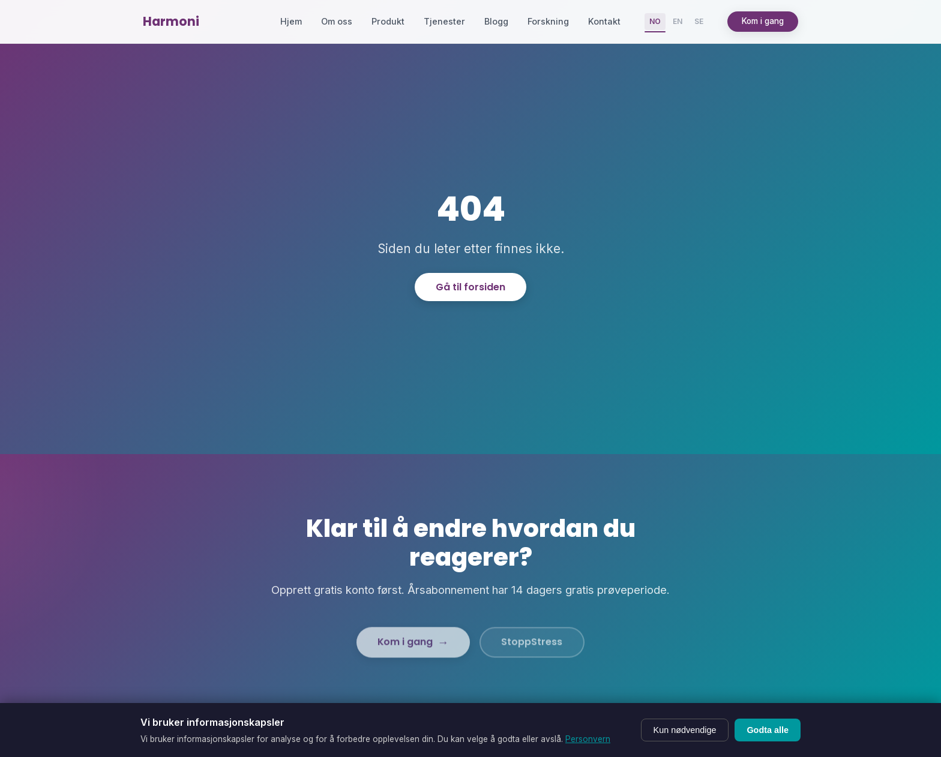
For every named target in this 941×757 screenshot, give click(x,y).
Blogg (496, 21)
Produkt (387, 21)
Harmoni (171, 21)
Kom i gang (763, 21)
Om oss (336, 21)
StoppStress (533, 652)
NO (655, 21)
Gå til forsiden (470, 287)
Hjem (291, 21)
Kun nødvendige (685, 730)
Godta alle (768, 730)
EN (677, 21)
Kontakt (604, 21)
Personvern (587, 739)
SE (698, 21)
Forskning (548, 21)
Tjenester (444, 21)
